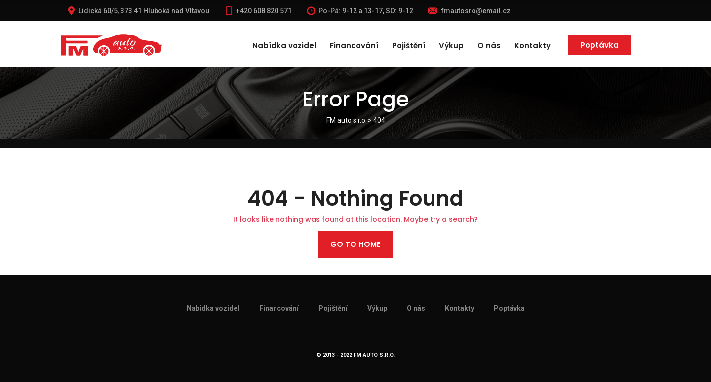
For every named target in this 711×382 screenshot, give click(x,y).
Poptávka (599, 45)
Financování (354, 45)
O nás (489, 45)
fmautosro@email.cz (469, 11)
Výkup (451, 45)
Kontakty (532, 45)
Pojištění (408, 45)
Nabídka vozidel (284, 45)
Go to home (355, 244)
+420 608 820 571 (258, 11)
